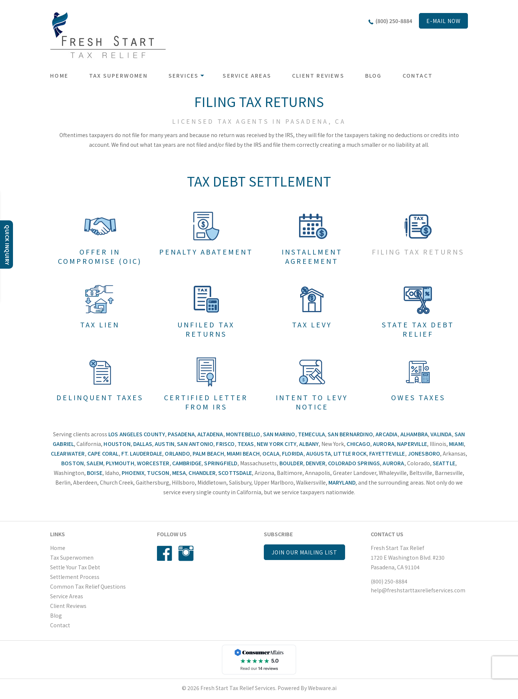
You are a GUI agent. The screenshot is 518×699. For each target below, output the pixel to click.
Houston (117, 443)
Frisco (225, 443)
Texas (245, 443)
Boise (94, 472)
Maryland (342, 482)
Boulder (291, 463)
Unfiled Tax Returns (206, 329)
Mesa (179, 472)
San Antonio (195, 443)
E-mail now (443, 21)
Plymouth (120, 463)
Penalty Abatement (206, 251)
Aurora (383, 443)
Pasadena (181, 434)
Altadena (210, 434)
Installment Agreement (312, 256)
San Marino (279, 434)
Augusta (318, 453)
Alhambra (414, 434)
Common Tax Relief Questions (88, 586)
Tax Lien (99, 324)
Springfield (220, 463)
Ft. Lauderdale (142, 453)
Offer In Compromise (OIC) (100, 256)
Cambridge (187, 463)
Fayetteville (387, 453)
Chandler (202, 472)
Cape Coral (103, 453)
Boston (72, 463)
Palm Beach (208, 453)
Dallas (142, 443)
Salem (94, 463)
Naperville (412, 443)
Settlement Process (74, 576)
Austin (164, 443)
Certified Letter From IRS (206, 401)
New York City (277, 443)
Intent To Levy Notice (312, 401)
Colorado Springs (354, 463)
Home (59, 75)
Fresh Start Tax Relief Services (237, 688)
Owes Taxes (418, 397)
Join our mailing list (304, 552)
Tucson (158, 472)
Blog (373, 75)
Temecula (311, 434)
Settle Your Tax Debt (75, 567)
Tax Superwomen (118, 75)
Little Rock (350, 453)
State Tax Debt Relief (418, 329)
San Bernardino (350, 434)
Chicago (358, 443)
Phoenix (133, 472)
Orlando (177, 453)
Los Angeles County (136, 434)
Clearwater (68, 453)
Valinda (441, 434)
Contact (418, 75)
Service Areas (247, 75)
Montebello (243, 434)
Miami (456, 443)
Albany (309, 443)
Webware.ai (322, 688)
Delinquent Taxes (99, 397)
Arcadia (386, 434)
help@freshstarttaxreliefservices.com (418, 590)
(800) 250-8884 (394, 21)
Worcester (153, 463)
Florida (292, 453)
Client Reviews (318, 75)
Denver (315, 463)
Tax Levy (312, 324)
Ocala (270, 453)
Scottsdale (235, 472)
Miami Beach (243, 453)
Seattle (444, 463)
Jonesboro (424, 453)
